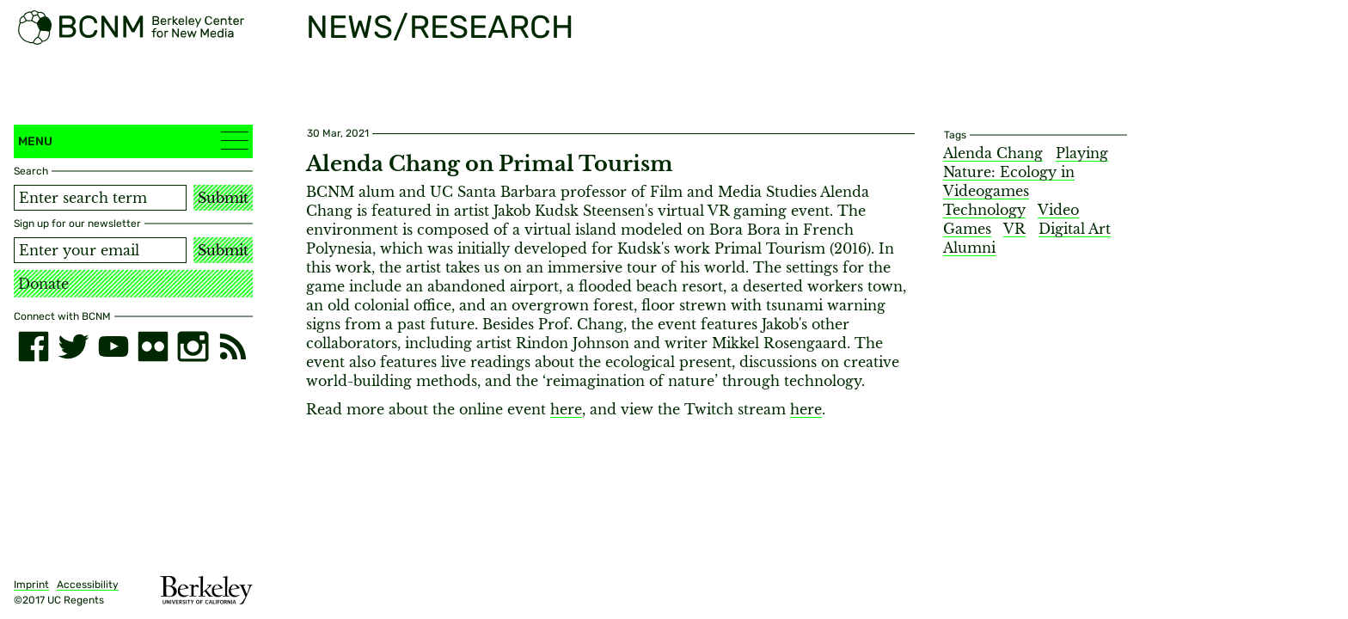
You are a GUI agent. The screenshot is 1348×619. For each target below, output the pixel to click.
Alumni (969, 247)
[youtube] (113, 346)
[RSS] (233, 346)
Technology (984, 209)
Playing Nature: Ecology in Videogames (1025, 171)
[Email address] (100, 250)
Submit (223, 197)
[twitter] (73, 346)
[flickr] (153, 346)
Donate (43, 283)
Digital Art (1075, 228)
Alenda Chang (993, 153)
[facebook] (33, 346)
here (566, 409)
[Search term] (100, 198)
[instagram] (192, 346)
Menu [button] (133, 141)
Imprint (31, 585)
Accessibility (88, 585)
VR (1014, 228)
